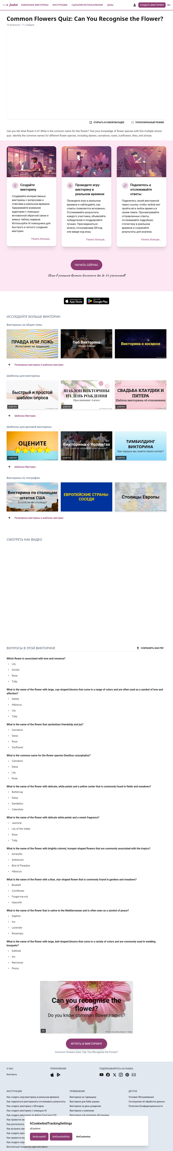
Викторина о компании (82, 1110)
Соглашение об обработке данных (147, 1101)
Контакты (12, 1074)
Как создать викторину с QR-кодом (25, 1106)
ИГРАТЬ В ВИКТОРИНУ (86, 1043)
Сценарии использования (87, 5)
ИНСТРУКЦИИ (14, 1091)
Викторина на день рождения (85, 1106)
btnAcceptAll (39, 1136)
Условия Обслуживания (141, 1097)
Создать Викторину (152, 5)
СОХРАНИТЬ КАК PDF (150, 648)
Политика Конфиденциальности (146, 1106)
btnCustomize (83, 1136)
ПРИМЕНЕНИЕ (77, 1091)
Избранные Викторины (35, 5)
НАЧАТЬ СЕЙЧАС (86, 265)
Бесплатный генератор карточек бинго (27, 1147)
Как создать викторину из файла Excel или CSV (32, 1115)
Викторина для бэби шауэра (85, 1101)
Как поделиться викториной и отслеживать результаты (36, 1101)
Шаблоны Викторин (25, 416)
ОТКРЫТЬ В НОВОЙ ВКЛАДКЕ (107, 122)
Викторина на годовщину (83, 1097)
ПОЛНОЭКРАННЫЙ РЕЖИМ (147, 122)
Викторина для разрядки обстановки (89, 1115)
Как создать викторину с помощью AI (27, 1110)
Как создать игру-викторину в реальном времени (33, 1097)
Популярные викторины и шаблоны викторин (38, 364)
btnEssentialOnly (61, 1136)
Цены (110, 5)
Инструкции (59, 5)
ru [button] (168, 5)
